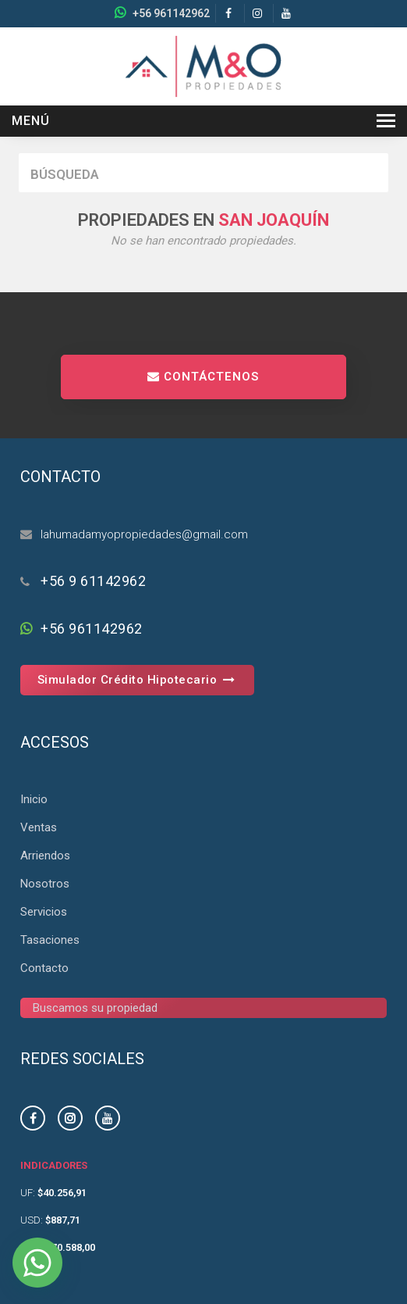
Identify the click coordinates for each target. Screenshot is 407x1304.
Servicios (43, 912)
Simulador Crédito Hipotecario (137, 680)
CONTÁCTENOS (203, 377)
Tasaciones (50, 940)
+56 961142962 (171, 13)
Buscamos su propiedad (95, 1008)
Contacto (44, 968)
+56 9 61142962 (93, 581)
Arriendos (45, 855)
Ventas (38, 827)
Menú (31, 120)
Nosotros (44, 884)
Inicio (34, 799)
